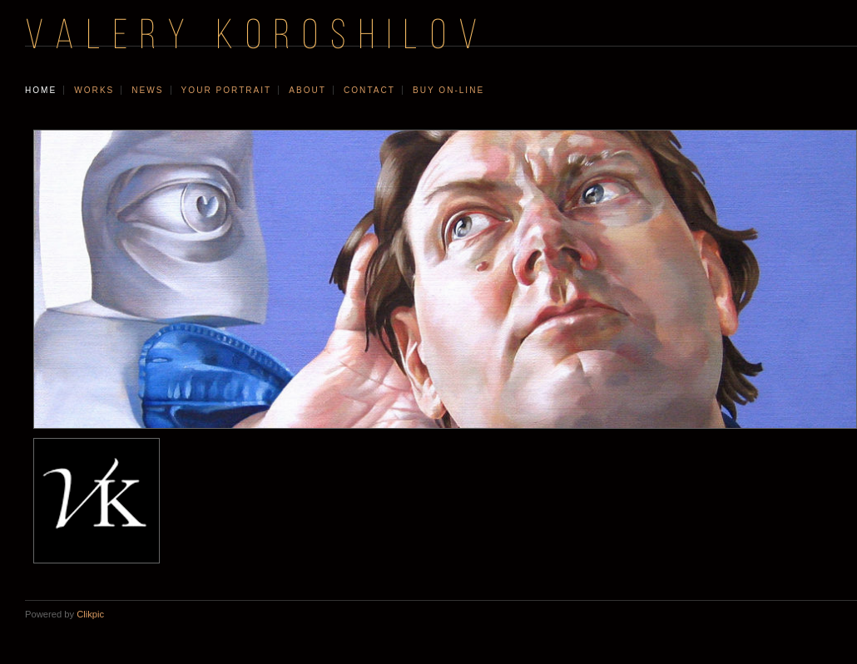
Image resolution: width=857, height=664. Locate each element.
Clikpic (90, 614)
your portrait (226, 90)
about (307, 90)
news (147, 90)
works (94, 90)
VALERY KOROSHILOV (257, 38)
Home (41, 90)
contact (369, 90)
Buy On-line (448, 90)
